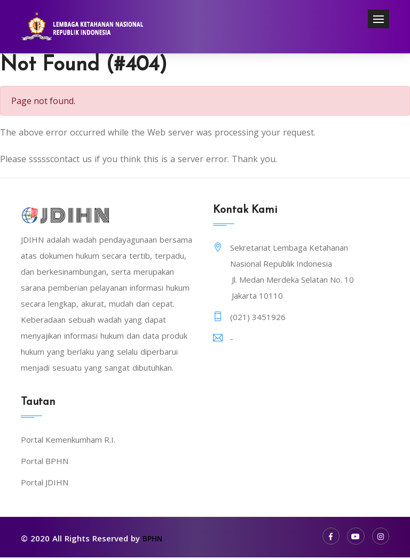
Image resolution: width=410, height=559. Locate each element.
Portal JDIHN (44, 484)
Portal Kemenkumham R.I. (68, 441)
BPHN (153, 540)
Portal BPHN (44, 463)
